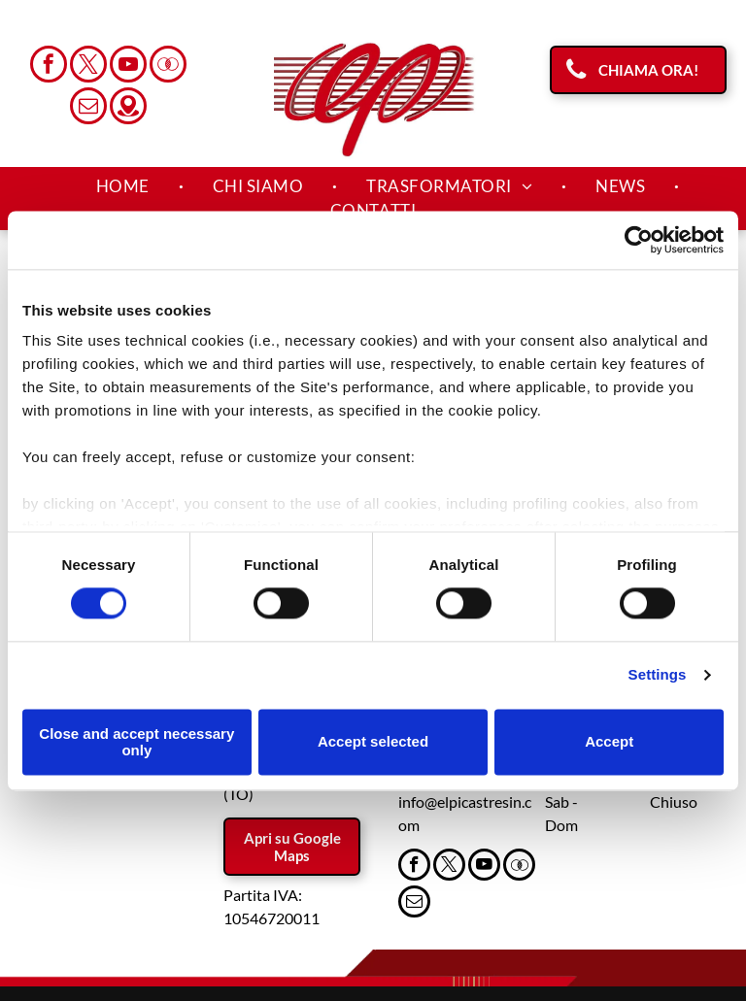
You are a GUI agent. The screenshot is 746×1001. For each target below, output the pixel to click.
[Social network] (168, 66)
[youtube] (128, 66)
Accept (609, 742)
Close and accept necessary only (136, 741)
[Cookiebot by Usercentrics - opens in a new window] (639, 239)
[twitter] (88, 66)
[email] (88, 108)
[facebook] (48, 66)
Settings (657, 675)
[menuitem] (125, 186)
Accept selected (373, 742)
